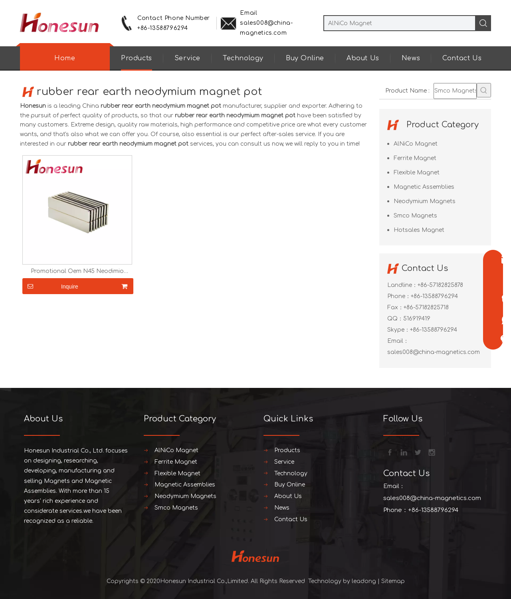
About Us (363, 58)
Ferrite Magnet (415, 158)
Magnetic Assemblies (424, 187)
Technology (243, 58)
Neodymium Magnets (425, 201)
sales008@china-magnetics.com (433, 352)
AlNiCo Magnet (416, 144)
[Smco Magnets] (455, 91)
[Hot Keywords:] (484, 90)
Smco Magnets (415, 216)
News (411, 58)
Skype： (398, 330)
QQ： (395, 319)
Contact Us (461, 58)
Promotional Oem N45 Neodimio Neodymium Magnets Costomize (77, 271)
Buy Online (305, 58)
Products (136, 58)
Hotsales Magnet (419, 230)
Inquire (50, 286)
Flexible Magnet (417, 173)
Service (187, 58)
